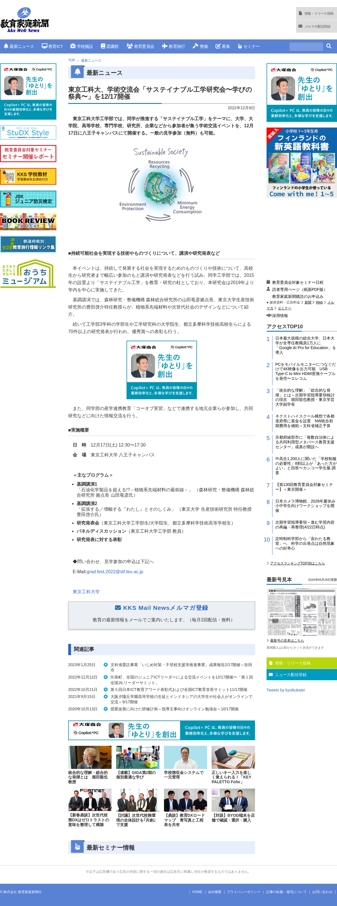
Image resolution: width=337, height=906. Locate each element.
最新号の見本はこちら (287, 640)
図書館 (110, 46)
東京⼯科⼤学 (86, 591)
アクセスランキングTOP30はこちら (297, 563)
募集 (223, 46)
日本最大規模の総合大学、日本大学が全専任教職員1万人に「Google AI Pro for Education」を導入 (305, 345)
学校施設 (81, 46)
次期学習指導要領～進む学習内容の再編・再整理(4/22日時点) (304, 524)
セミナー (249, 46)
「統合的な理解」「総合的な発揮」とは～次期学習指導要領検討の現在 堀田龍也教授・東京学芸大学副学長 (304, 397)
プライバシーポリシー (244, 892)
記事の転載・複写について (286, 892)
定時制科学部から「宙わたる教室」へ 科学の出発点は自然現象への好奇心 (304, 543)
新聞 (308, 302)
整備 (200, 46)
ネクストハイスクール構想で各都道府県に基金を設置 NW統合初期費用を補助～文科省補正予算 (304, 421)
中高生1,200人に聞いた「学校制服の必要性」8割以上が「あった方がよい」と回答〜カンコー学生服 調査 (306, 465)
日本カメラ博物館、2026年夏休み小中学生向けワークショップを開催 (305, 506)
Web (319, 302)
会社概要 (214, 892)
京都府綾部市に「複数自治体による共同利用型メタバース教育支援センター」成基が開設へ (304, 442)
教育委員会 (140, 46)
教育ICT (52, 46)
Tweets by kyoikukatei (286, 690)
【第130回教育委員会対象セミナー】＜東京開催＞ (304, 487)
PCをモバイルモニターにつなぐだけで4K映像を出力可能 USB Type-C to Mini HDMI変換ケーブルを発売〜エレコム (305, 371)
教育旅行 (173, 46)
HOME (197, 892)
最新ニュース (19, 46)
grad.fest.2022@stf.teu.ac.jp (115, 571)
